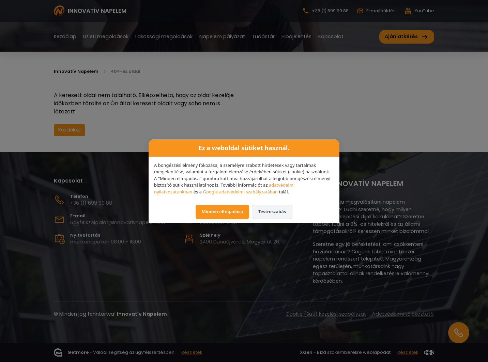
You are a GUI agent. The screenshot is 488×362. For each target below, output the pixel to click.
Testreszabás (272, 211)
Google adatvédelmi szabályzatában (240, 192)
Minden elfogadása (222, 211)
